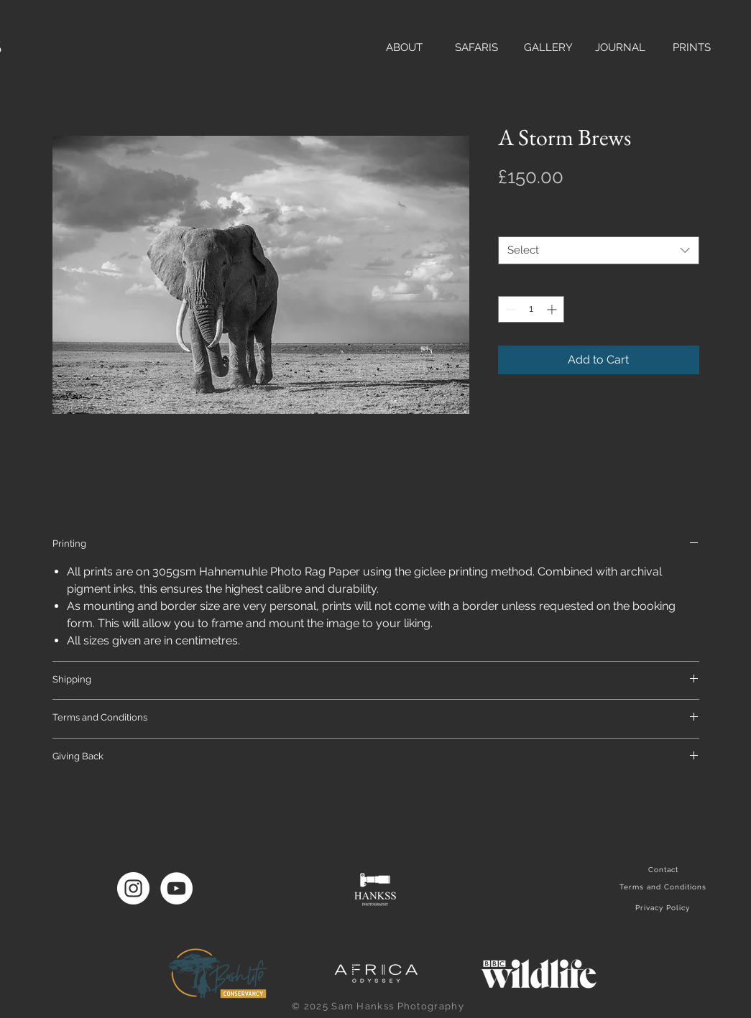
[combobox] (598, 250)
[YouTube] (176, 888)
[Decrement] (509, 309)
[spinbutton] (531, 309)
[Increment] (553, 309)
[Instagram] (133, 888)
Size (511, 222)
